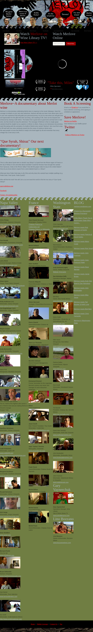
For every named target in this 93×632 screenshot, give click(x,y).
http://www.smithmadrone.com (11, 619)
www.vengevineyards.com (9, 517)
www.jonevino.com (7, 313)
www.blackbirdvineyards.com (10, 374)
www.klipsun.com (59, 369)
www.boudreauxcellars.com (63, 251)
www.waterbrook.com (61, 482)
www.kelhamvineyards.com (10, 433)
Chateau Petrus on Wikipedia (39, 229)
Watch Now (70, 43)
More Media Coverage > (57, 88)
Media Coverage (42, 624)
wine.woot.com (5, 535)
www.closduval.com (7, 555)
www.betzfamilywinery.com (62, 301)
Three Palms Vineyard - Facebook (12, 285)
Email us (75, 107)
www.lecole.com (59, 324)
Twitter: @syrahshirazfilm (8, 195)
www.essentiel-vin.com (37, 451)
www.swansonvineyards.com (10, 224)
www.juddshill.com (6, 453)
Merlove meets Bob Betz (83, 309)
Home (33, 624)
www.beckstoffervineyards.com (11, 353)
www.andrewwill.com (60, 228)
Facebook (3, 190)
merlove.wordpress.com (82, 206)
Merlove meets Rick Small (83, 248)
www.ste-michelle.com (61, 414)
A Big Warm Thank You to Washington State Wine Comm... (83, 220)
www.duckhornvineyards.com (10, 476)
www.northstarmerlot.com (62, 435)
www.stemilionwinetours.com (39, 430)
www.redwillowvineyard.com (63, 346)
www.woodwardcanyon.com (63, 391)
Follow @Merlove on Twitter (74, 135)
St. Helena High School (8, 333)
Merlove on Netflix (70, 121)
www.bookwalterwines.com (62, 457)
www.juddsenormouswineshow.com (13, 455)
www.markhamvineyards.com (10, 576)
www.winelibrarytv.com (61, 515)
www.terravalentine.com (8, 596)
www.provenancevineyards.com (11, 245)
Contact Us (53, 624)
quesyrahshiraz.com (6, 186)
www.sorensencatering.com (10, 412)
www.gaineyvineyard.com (9, 306)
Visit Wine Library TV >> (28, 42)
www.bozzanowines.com (62, 543)
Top (61, 624)
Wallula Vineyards (59, 272)
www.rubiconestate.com (8, 265)
